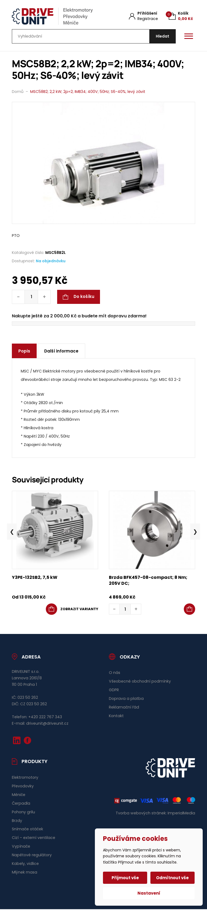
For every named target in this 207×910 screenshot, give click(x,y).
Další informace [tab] (62, 352)
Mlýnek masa (24, 873)
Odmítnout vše (172, 878)
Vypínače (21, 847)
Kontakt (116, 717)
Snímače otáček (27, 830)
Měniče (18, 795)
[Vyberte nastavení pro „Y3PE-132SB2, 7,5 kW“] (72, 610)
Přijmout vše (125, 878)
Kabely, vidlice (25, 864)
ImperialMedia (181, 814)
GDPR (114, 691)
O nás (114, 673)
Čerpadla (21, 804)
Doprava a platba (126, 699)
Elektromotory (25, 778)
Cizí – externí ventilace (33, 838)
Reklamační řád (124, 708)
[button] (189, 610)
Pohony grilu (23, 812)
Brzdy (17, 821)
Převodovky (23, 787)
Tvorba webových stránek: (141, 814)
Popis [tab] (24, 352)
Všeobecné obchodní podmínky (140, 682)
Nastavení (148, 893)
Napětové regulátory (32, 856)
